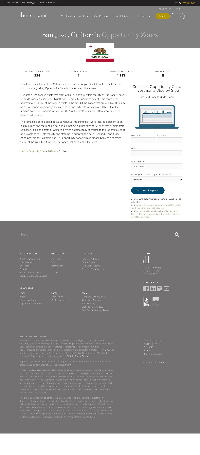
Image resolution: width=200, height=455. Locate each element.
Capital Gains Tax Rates (31, 303)
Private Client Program (30, 272)
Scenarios (24, 269)
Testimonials (57, 265)
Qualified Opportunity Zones (95, 310)
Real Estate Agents (91, 265)
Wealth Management (30, 259)
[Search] (96, 234)
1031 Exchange (89, 303)
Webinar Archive (59, 300)
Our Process (101, 16)
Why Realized (28, 254)
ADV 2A (147, 350)
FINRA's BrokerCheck (77, 356)
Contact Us (150, 282)
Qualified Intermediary (92, 307)
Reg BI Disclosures (152, 354)
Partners (88, 254)
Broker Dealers (89, 262)
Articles (179, 9)
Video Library (57, 296)
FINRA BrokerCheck (48, 3)
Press (53, 269)
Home (23, 151)
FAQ (53, 262)
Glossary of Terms (28, 300)
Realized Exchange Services (33, 276)
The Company (164, 9)
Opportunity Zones (37, 151)
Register (163, 16)
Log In (178, 16)
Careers (54, 272)
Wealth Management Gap (75, 16)
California (52, 151)
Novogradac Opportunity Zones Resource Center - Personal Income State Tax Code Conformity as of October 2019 (156, 214)
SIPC (107, 350)
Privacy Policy (150, 344)
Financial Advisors (123, 16)
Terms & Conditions (152, 340)
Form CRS (148, 347)
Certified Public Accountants (95, 269)
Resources (144, 16)
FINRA (101, 350)
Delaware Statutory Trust (94, 296)
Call (176, 3)
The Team (56, 259)
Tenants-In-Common (92, 300)
